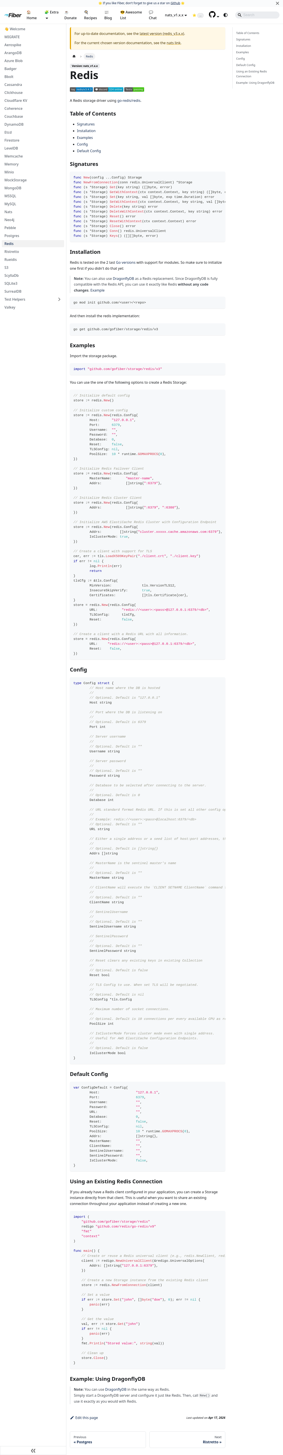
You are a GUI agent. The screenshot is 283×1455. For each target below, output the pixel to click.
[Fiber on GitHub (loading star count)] (198, 15)
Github (175, 3)
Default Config (89, 150)
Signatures (86, 124)
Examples (85, 137)
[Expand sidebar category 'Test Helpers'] (59, 299)
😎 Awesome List (131, 15)
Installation (86, 130)
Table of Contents (247, 33)
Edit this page (84, 1417)
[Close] (277, 3)
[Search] (257, 15)
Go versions (126, 262)
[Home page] (74, 56)
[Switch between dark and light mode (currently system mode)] (225, 15)
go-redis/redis (129, 100)
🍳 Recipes (90, 15)
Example (97, 290)
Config (82, 144)
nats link (174, 42)
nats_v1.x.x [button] (174, 15)
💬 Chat (153, 15)
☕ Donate (70, 15)
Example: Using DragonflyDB (255, 83)
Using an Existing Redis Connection (251, 73)
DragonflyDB (123, 278)
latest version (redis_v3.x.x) (162, 33)
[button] (214, 16)
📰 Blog (108, 15)
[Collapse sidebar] (33, 1450)
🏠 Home (32, 15)
